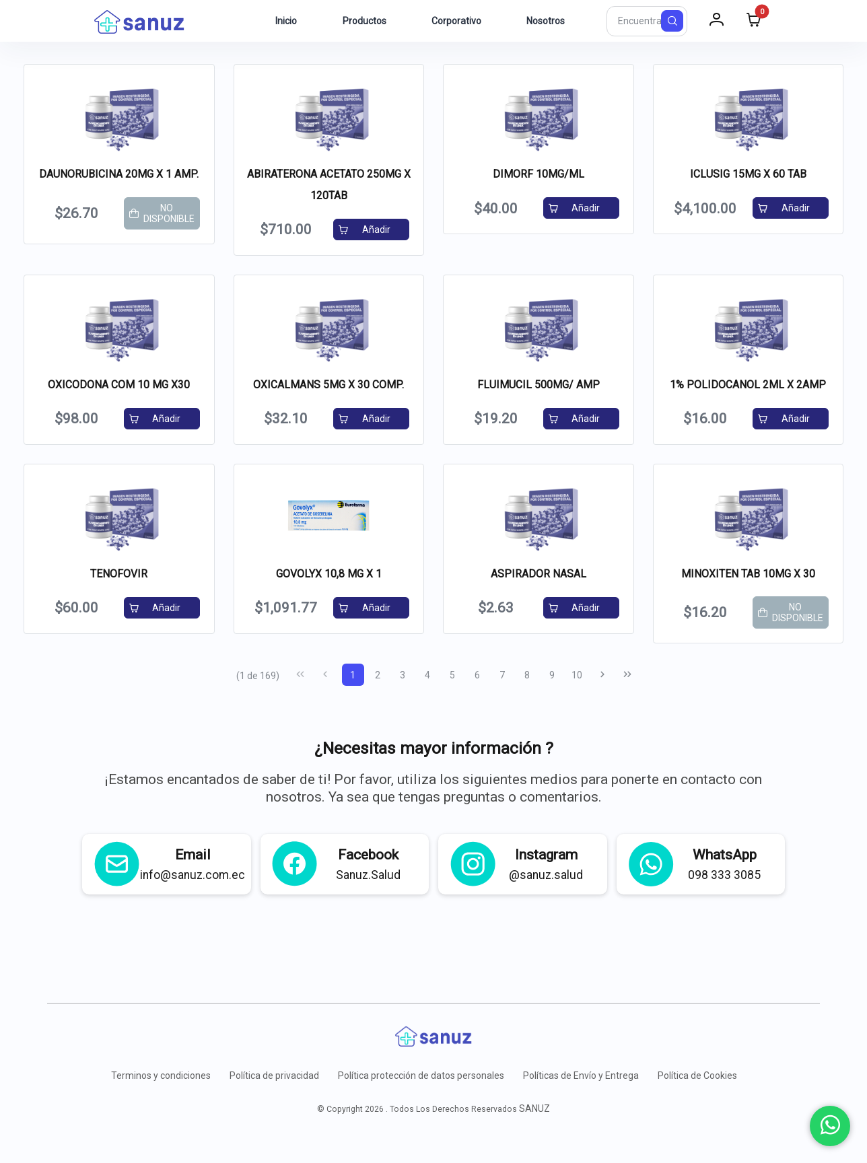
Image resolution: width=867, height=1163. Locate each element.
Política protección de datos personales (421, 1075)
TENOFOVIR (118, 573)
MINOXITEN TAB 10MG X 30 (748, 573)
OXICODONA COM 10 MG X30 (119, 384)
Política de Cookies (697, 1075)
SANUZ (534, 1108)
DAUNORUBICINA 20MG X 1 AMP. (119, 174)
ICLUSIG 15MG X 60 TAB (748, 174)
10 (576, 675)
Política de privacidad (274, 1075)
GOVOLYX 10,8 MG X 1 (329, 573)
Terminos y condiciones (161, 1075)
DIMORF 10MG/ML (538, 174)
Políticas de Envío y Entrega (581, 1075)
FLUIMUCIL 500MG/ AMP (538, 384)
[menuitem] (278, 20)
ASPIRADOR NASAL (538, 573)
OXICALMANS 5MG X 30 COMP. (328, 384)
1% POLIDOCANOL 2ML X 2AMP (748, 384)
